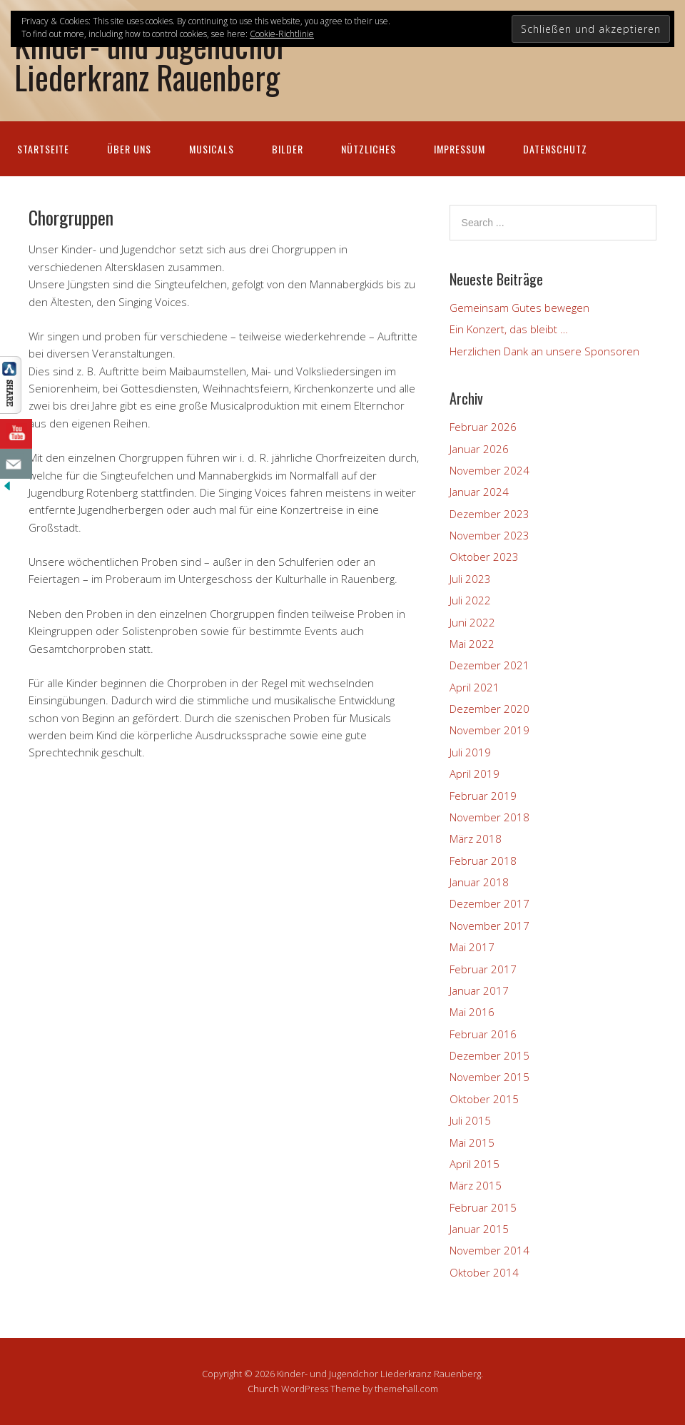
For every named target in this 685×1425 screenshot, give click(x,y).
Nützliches (368, 148)
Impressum (459, 148)
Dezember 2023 (489, 514)
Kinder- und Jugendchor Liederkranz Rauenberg (150, 61)
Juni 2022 (472, 622)
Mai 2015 (472, 1142)
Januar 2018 (479, 882)
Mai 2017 (472, 947)
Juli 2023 (470, 579)
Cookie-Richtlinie (282, 34)
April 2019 (474, 773)
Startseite (43, 148)
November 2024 (489, 470)
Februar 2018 (483, 860)
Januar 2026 (479, 449)
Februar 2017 (483, 969)
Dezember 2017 (489, 903)
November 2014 (489, 1250)
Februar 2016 (483, 1034)
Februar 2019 (483, 795)
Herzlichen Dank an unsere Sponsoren (544, 351)
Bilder (287, 148)
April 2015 (474, 1164)
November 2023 (489, 535)
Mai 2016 (472, 1012)
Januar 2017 (479, 990)
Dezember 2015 (489, 1055)
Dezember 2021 (489, 665)
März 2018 (476, 838)
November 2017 (489, 925)
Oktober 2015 (484, 1099)
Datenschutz (555, 148)
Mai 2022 (472, 644)
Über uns (129, 148)
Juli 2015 (470, 1120)
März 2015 (476, 1185)
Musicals (211, 148)
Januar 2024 (479, 492)
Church (263, 1388)
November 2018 (489, 817)
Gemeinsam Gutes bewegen (519, 307)
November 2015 (489, 1077)
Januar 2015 (479, 1229)
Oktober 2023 (484, 556)
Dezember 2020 (489, 708)
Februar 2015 (483, 1207)
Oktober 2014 (484, 1272)
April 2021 (474, 687)
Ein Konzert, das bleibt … (509, 329)
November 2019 (489, 730)
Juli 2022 (470, 600)
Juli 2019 (470, 752)
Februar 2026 (483, 427)
